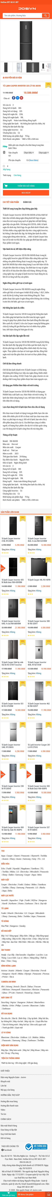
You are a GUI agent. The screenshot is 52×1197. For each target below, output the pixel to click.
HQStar (34, 900)
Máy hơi (26, 1050)
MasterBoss (40, 1002)
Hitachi (10, 913)
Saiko (42, 1005)
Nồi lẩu (39, 941)
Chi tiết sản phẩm (11, 202)
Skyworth (35, 855)
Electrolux (25, 871)
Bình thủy (22, 1018)
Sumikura (35, 868)
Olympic (28, 973)
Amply (3, 954)
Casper (10, 855)
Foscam (37, 986)
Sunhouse (29, 903)
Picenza (46, 973)
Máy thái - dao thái (9, 941)
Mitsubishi (34, 871)
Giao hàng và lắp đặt (9, 1129)
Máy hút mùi (43, 938)
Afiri (3, 986)
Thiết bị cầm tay (7, 1063)
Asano (18, 858)
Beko (40, 874)
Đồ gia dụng (32, 1063)
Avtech (16, 986)
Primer (5, 976)
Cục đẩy (11, 954)
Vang (14, 960)
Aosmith (4, 900)
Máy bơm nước (15, 1050)
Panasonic (25, 855)
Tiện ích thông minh (10, 1024)
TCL (39, 858)
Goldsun (24, 1037)
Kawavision (26, 989)
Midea (12, 871)
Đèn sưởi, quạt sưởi (38, 1024)
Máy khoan (35, 1050)
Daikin (11, 874)
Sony (34, 858)
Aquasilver (14, 900)
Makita (35, 1037)
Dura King (5, 1002)
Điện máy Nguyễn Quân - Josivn (13, 1077)
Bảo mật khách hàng (9, 1125)
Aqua (3, 855)
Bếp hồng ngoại (42, 935)
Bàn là (14, 1018)
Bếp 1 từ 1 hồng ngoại (9, 935)
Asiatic (11, 970)
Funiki (9, 868)
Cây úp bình (32, 1018)
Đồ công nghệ (21, 1063)
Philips (18, 1005)
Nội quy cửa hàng (7, 1089)
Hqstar (13, 1002)
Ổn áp (7, 1053)
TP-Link (12, 992)
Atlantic (19, 970)
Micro (26, 957)
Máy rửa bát (18, 1021)
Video (3, 1109)
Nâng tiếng (34, 957)
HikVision (6, 989)
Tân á (37, 903)
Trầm (9, 960)
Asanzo (5, 858)
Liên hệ (3, 1085)
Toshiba (44, 855)
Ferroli (43, 970)
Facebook (8, 1150)
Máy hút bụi (24, 1024)
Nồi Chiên (22, 941)
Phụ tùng (15, 1053)
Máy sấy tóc (30, 1021)
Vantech (19, 992)
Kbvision (35, 989)
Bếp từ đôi (17, 938)
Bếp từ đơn (26, 938)
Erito (3, 868)
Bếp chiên (24, 935)
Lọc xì (20, 957)
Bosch (23, 986)
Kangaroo (43, 900)
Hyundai (16, 868)
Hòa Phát (5, 925)
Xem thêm (34, 160)
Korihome (13, 903)
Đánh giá (27, 202)
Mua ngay (26, 192)
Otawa (21, 903)
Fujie (21, 900)
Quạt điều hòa (41, 1021)
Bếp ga (32, 935)
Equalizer (31, 954)
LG (44, 858)
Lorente (26, 1005)
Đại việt (44, 903)
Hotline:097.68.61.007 (9, 2)
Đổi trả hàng (5, 1138)
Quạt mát (19, 1027)
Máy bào (4, 1050)
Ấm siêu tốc (6, 1018)
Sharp (12, 858)
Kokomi (30, 1002)
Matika (5, 1005)
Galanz (27, 884)
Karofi (4, 903)
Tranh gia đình (8, 1027)
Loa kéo (40, 954)
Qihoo (4, 992)
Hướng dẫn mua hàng (9, 1101)
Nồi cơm (31, 941)
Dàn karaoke (21, 954)
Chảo (35, 938)
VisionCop (29, 992)
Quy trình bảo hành (8, 1134)
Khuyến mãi (5, 1081)
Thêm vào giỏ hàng (26, 185)
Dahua (30, 986)
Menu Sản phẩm (27, 1194)
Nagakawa (25, 868)
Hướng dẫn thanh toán (9, 1105)
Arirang (9, 986)
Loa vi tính (12, 957)
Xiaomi (17, 855)
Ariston (4, 970)
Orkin (12, 1005)
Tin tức (3, 1114)
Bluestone (35, 1005)
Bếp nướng (6, 938)
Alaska (42, 887)
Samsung (27, 858)
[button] (4, 41)
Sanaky (23, 925)
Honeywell (16, 989)
